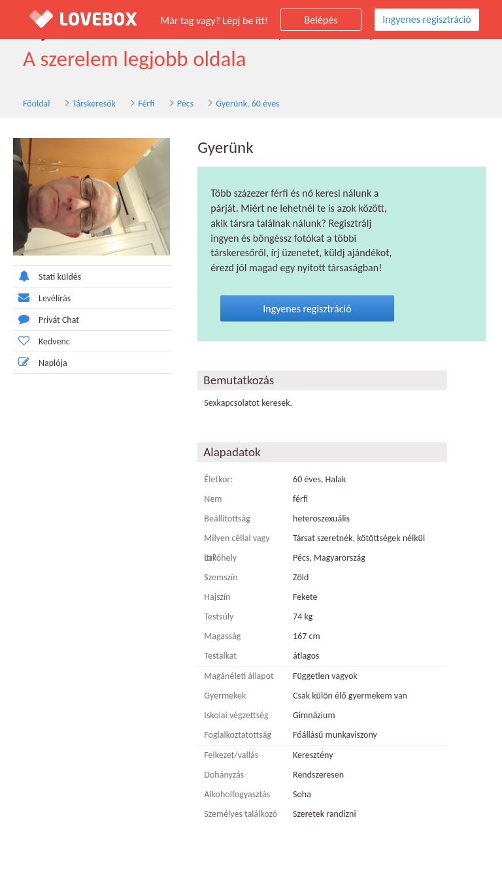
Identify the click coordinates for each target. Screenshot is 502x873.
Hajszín (217, 596)
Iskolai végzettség (236, 715)
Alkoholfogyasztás (237, 794)
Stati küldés (47, 276)
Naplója (40, 362)
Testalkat (220, 655)
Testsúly (218, 616)
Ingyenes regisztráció (426, 19)
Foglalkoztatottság (237, 734)
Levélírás (42, 298)
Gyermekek (225, 695)
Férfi (146, 103)
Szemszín (220, 577)
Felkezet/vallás (231, 755)
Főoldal (36, 103)
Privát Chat (46, 319)
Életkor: (218, 479)
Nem (213, 498)
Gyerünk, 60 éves (247, 103)
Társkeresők (94, 103)
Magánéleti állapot (238, 676)
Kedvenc (41, 341)
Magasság (222, 636)
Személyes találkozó (240, 813)
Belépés (321, 20)
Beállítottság (227, 518)
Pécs (185, 103)
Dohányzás (224, 774)
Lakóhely (220, 557)
